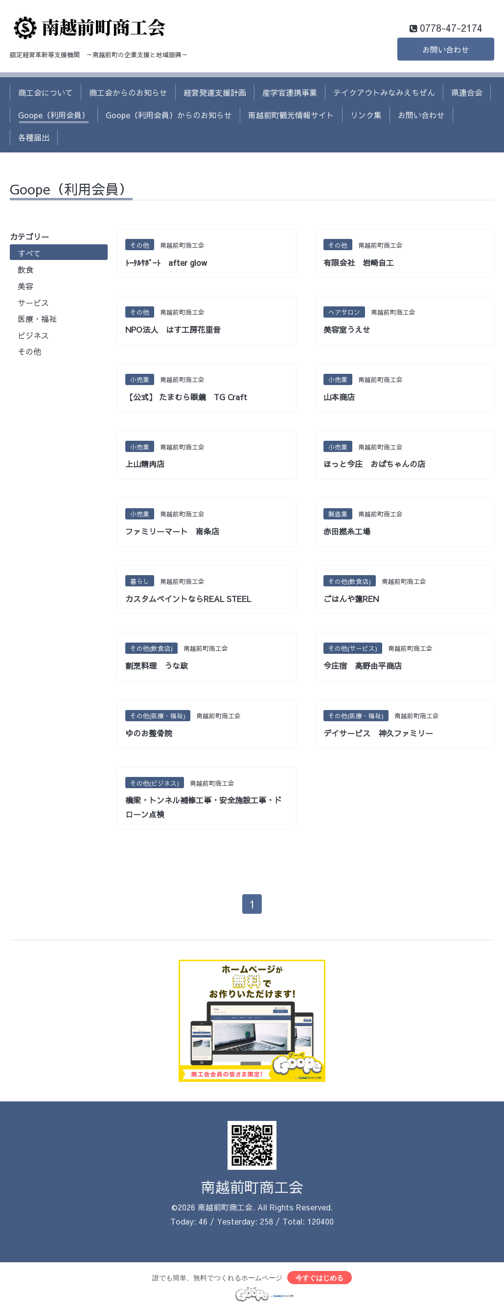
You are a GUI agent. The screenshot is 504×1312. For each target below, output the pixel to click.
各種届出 (33, 137)
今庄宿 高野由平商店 (362, 665)
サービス (33, 302)
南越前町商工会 (252, 1187)
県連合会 (466, 92)
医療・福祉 (37, 318)
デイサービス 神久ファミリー (378, 733)
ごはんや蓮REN (351, 598)
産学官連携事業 (289, 92)
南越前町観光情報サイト (291, 114)
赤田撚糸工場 (346, 531)
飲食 (25, 269)
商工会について (45, 92)
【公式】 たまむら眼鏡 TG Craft (186, 396)
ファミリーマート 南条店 (172, 531)
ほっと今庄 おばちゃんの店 (374, 463)
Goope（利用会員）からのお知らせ (169, 114)
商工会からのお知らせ (128, 92)
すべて (29, 253)
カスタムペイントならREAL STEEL (188, 598)
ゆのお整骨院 (148, 733)
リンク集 (366, 114)
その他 (29, 351)
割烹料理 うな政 (156, 665)
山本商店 (339, 396)
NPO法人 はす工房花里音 (173, 329)
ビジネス (33, 335)
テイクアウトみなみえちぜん (384, 92)
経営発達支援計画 (214, 92)
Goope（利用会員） (54, 114)
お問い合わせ (445, 49)
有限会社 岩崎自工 (358, 262)
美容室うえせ (346, 329)
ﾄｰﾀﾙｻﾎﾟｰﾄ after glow (166, 262)
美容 (25, 285)
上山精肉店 (144, 463)
